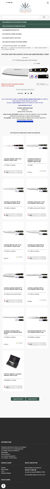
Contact (3, 467)
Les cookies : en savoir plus (9, 458)
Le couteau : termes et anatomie (10, 450)
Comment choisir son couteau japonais (12, 449)
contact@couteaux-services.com (35, 474)
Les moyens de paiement (8, 456)
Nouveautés (4, 452)
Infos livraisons (5, 454)
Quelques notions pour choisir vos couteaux (13, 447)
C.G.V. (3, 471)
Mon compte (4, 469)
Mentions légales (6, 473)
